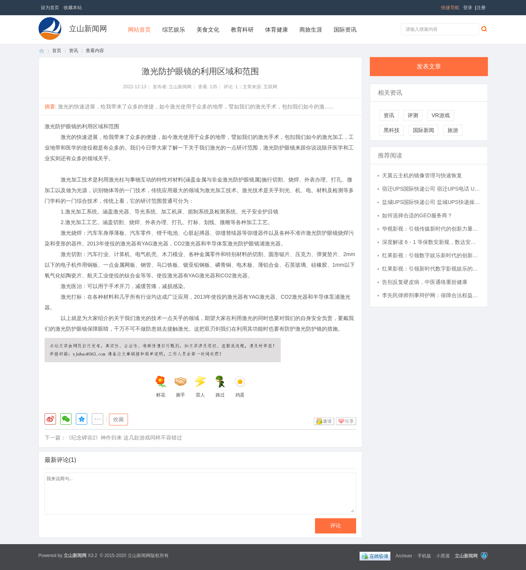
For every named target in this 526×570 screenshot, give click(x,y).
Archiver (403, 555)
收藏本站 (73, 7)
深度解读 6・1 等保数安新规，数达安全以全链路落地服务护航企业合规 (431, 242)
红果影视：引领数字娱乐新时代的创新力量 (431, 255)
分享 (349, 421)
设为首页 (50, 7)
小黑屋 (443, 555)
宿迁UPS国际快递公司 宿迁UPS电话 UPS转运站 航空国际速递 (431, 189)
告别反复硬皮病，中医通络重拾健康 (424, 282)
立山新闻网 (88, 28)
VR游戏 (440, 115)
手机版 (424, 555)
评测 (413, 115)
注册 (481, 7)
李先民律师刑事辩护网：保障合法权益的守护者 (431, 295)
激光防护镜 (308, 329)
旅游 (453, 130)
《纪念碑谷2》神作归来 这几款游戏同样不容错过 (124, 438)
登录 (467, 7)
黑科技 (392, 130)
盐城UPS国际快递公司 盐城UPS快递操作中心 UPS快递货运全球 (431, 202)
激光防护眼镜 (238, 180)
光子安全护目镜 (259, 212)
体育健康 (276, 29)
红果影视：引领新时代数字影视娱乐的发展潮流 (431, 269)
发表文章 (429, 66)
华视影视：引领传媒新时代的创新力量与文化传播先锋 (431, 229)
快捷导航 (450, 7)
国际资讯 (345, 29)
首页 (41, 50)
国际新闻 (423, 130)
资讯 (73, 50)
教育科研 (242, 29)
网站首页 (139, 29)
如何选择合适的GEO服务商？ (417, 215)
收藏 (118, 419)
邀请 (327, 421)
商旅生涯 (310, 29)
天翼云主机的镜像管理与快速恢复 (422, 175)
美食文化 (208, 29)
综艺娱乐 (173, 29)
